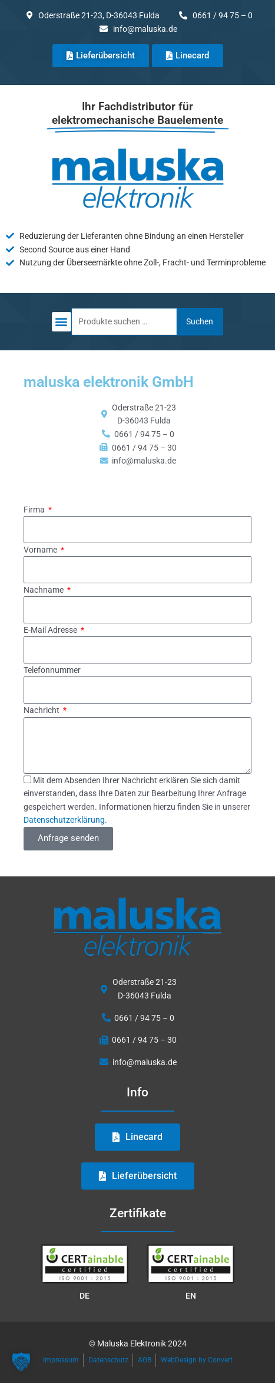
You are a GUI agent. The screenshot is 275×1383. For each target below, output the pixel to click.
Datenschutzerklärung (64, 819)
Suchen (199, 321)
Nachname (44, 589)
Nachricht (42, 710)
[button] (61, 321)
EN (190, 1295)
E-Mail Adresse (51, 630)
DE (84, 1295)
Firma (35, 509)
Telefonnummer (52, 670)
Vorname (41, 549)
